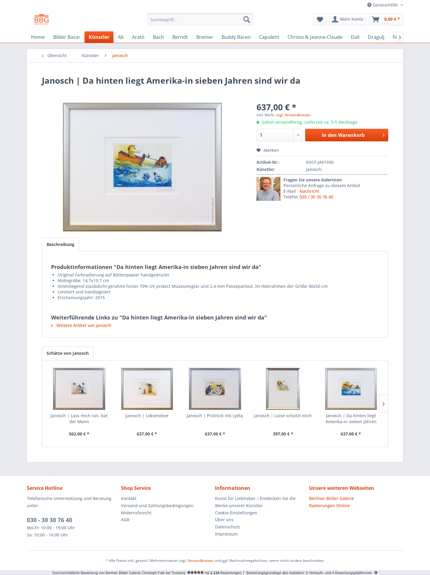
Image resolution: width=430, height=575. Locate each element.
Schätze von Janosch (68, 353)
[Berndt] (180, 37)
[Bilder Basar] (67, 37)
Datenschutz (227, 527)
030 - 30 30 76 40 (49, 520)
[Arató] (138, 37)
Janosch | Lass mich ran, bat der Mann (79, 418)
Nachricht (309, 191)
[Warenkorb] (386, 19)
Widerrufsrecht (136, 513)
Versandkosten (201, 560)
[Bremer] (204, 37)
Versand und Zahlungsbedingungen (157, 505)
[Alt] (120, 37)
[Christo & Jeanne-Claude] (315, 37)
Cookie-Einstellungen (236, 513)
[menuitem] (200, 19)
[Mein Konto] (347, 19)
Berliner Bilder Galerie (331, 498)
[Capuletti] (269, 37)
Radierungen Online (329, 505)
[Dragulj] (376, 37)
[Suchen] (246, 19)
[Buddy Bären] (236, 37)
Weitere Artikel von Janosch (81, 325)
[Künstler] (99, 37)
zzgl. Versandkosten (293, 114)
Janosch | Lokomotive (146, 415)
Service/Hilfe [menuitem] (383, 5)
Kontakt (128, 498)
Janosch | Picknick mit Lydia (215, 415)
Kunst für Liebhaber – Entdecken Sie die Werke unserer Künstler (255, 502)
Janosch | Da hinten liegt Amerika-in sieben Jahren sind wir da (351, 419)
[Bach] (158, 37)
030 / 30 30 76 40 (316, 197)
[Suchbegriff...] (200, 19)
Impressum (226, 534)
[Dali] (355, 37)
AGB (125, 519)
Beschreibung (60, 244)
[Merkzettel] (320, 19)
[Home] (38, 37)
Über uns (224, 519)
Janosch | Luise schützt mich (283, 415)
